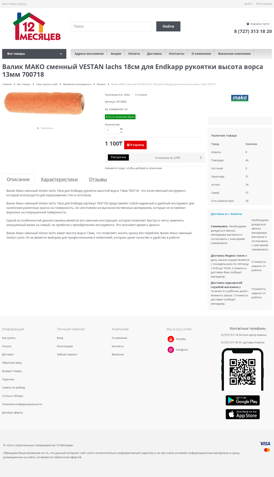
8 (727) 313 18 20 (231, 335)
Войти (248, 4)
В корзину (137, 145)
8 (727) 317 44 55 (231, 342)
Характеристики (59, 179)
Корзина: (260, 24)
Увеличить (47, 128)
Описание (18, 179)
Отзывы (98, 179)
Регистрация (264, 4)
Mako (127, 94)
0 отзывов (141, 94)
